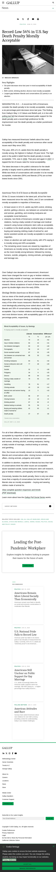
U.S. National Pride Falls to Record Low (25, 633)
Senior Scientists (7, 762)
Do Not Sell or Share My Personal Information (17, 838)
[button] (28, 506)
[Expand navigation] (3, 2)
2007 (49, 159)
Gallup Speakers (7, 796)
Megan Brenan (12, 78)
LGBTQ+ (26, 521)
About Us (5, 774)
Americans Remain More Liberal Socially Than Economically (26, 596)
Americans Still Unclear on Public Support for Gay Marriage (24, 674)
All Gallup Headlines (32, 519)
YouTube (16, 753)
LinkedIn (3, 753)
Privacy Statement (8, 833)
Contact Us (8, 803)
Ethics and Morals (16, 521)
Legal (4, 835)
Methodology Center (8, 759)
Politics (44, 521)
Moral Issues (35, 521)
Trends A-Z (6, 765)
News (4, 784)
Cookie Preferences (8, 830)
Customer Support (8, 799)
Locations (5, 781)
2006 (25, 159)
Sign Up (50, 818)
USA (22, 519)
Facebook (12, 753)
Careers (5, 777)
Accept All (28, 864)
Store (4, 787)
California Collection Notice (11, 840)
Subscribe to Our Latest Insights (12, 815)
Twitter (6, 753)
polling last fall (8, 116)
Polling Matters (20, 704)
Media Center (6, 793)
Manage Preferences (28, 868)
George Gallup (7, 769)
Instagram (9, 753)
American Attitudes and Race (25, 710)
